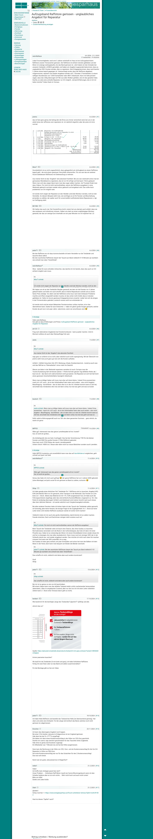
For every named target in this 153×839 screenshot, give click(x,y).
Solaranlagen (19, 55)
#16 (97, 766)
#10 (97, 458)
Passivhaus (18, 35)
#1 (98, 117)
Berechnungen (19, 64)
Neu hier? (17, 19)
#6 (98, 329)
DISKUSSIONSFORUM (21, 13)
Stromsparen (19, 53)
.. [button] (62, 287)
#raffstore (34, 20)
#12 (97, 570)
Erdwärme (18, 49)
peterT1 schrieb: (39, 549)
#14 (97, 716)
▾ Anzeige (35, 317)
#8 (98, 399)
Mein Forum (18, 15)
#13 (97, 599)
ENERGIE (17, 43)
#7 (98, 340)
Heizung (17, 45)
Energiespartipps (20, 61)
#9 (98, 428)
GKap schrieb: (38, 576)
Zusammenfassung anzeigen (42, 24)
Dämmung (18, 31)
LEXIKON (17, 67)
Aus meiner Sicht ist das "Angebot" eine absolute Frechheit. (54, 350)
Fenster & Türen (38, 10)
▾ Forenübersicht (51, 10)
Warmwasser (19, 51)
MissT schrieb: (39, 279)
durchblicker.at (79, 453)
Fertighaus (18, 27)
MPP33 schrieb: (39, 468)
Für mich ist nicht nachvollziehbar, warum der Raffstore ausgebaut (61, 524)
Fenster (17, 29)
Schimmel (18, 37)
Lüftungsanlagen (20, 59)
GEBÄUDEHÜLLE (19, 23)
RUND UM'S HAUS (20, 69)
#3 (98, 206)
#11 (97, 488)
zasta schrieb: (38, 408)
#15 (97, 729)
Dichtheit (17, 33)
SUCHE (17, 72)
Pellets (17, 47)
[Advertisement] (66, 40)
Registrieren (18, 17)
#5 (98, 266)
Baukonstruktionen (21, 25)
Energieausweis (20, 39)
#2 (98, 167)
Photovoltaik (19, 57)
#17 (97, 788)
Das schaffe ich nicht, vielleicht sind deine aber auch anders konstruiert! (58, 577)
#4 (98, 250)
